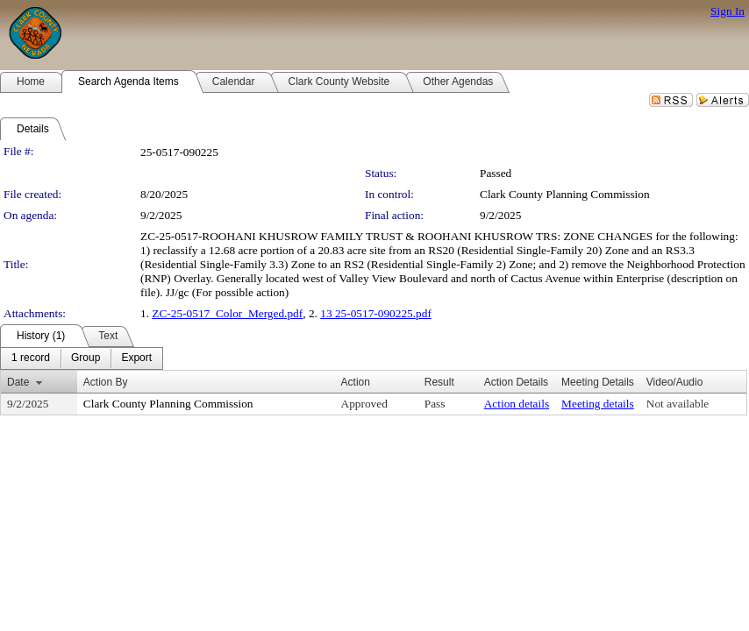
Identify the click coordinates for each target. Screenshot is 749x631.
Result (439, 382)
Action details (516, 403)
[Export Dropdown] (136, 358)
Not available (677, 403)
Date (18, 382)
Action (355, 382)
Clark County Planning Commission (565, 194)
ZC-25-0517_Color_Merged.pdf (227, 313)
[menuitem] (31, 358)
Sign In (727, 11)
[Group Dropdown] (86, 358)
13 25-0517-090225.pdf (376, 313)
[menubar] (81, 358)
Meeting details (597, 403)
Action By (105, 382)
